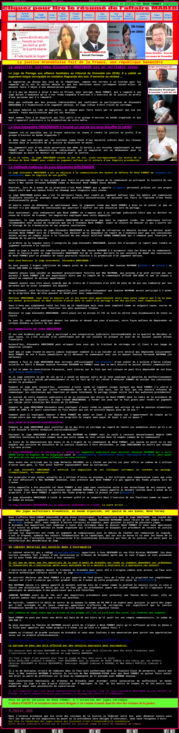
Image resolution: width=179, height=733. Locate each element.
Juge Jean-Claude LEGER (116, 16)
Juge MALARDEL (41, 16)
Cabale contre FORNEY (75, 16)
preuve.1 (144, 265)
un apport (119, 188)
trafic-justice (52, 16)
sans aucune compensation (25, 372)
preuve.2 (161, 265)
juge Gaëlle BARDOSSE (129, 16)
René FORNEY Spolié (63, 16)
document (126, 492)
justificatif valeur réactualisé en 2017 (125, 455)
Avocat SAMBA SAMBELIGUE (25, 16)
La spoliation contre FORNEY (142, 16)
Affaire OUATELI (89, 16)
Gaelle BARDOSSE (85, 573)
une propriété (104, 362)
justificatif (146, 580)
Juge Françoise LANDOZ (102, 16)
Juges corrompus (156, 16)
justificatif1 (86, 455)
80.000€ (17, 522)
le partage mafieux (66, 552)
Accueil (12, 16)
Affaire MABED (168, 16)
